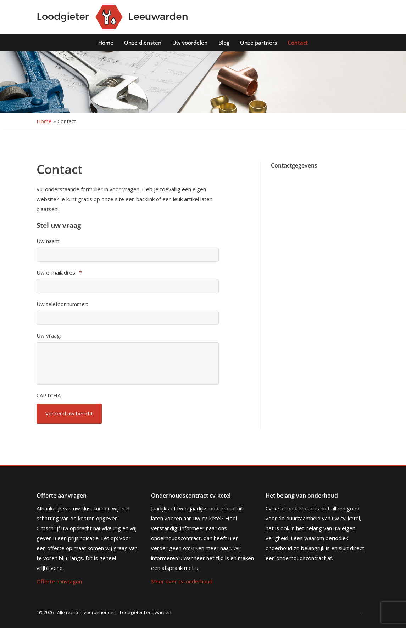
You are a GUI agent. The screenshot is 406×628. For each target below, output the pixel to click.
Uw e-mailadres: (59, 272)
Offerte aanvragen (59, 581)
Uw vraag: (49, 335)
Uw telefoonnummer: (62, 304)
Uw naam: (48, 241)
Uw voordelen (190, 42)
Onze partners (258, 42)
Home (105, 42)
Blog (223, 42)
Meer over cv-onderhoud (181, 581)
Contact (298, 42)
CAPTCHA (49, 395)
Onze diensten (143, 42)
